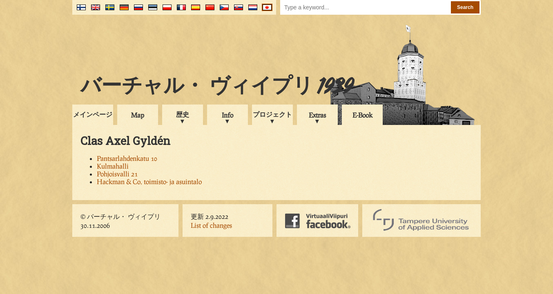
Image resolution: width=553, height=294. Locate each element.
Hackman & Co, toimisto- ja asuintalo (149, 181)
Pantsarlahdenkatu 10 (127, 158)
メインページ (92, 114)
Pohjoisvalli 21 (117, 174)
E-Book (362, 115)
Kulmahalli (113, 166)
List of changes (211, 225)
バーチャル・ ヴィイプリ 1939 (216, 87)
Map (137, 115)
